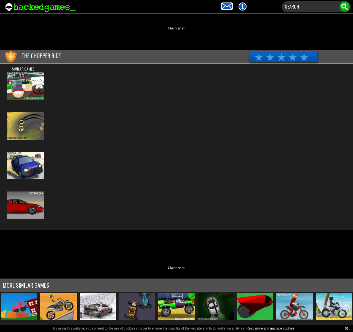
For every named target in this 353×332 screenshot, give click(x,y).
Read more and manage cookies (270, 328)
